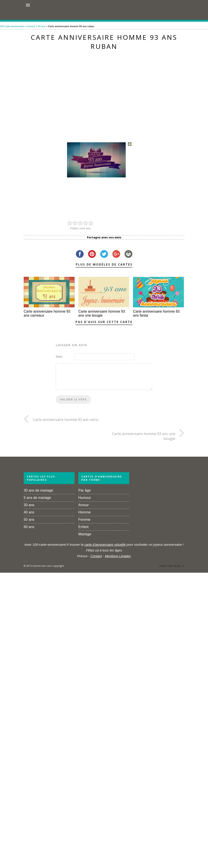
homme (31, 26)
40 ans (29, 512)
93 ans (41, 26)
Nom (59, 356)
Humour (84, 498)
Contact (96, 556)
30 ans (29, 505)
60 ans (29, 527)
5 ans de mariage (37, 498)
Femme (84, 519)
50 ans (29, 519)
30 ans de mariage (38, 490)
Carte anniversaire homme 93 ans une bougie (101, 313)
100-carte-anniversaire (12, 26)
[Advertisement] (101, 94)
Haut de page (171, 566)
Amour (83, 505)
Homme (84, 512)
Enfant (83, 527)
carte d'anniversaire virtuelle (104, 544)
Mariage (84, 534)
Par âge (84, 490)
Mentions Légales (118, 556)
